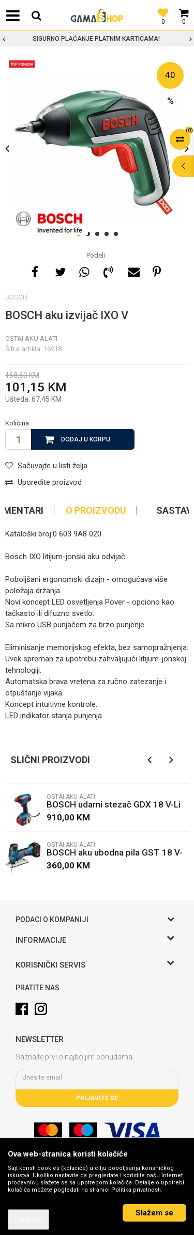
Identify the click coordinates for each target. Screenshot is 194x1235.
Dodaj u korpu (85, 439)
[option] (97, 38)
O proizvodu (96, 510)
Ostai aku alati (31, 338)
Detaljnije (28, 1219)
